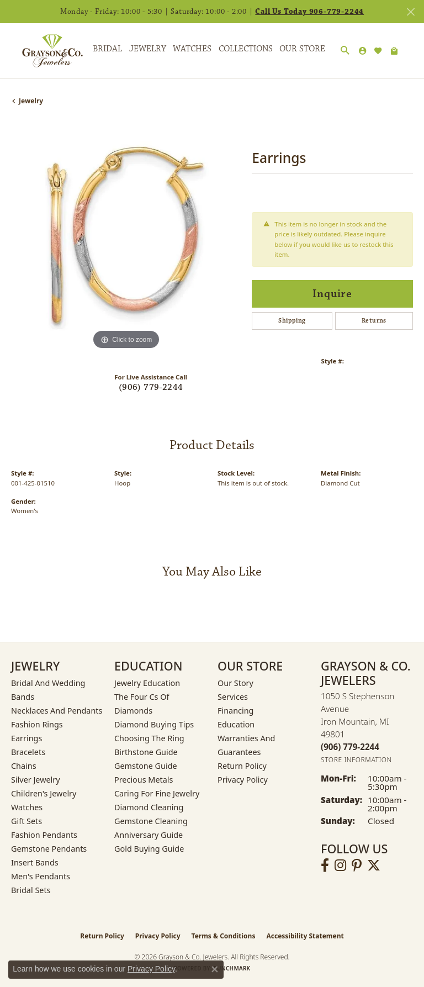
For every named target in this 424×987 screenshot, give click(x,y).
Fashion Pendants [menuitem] (44, 835)
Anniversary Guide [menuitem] (148, 835)
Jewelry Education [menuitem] (147, 683)
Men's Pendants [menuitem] (40, 876)
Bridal (107, 49)
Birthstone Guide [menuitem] (146, 752)
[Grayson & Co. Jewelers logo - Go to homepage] (44, 50)
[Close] (410, 12)
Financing (235, 710)
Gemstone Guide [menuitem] (145, 766)
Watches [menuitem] (27, 807)
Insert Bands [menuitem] (35, 862)
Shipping (291, 320)
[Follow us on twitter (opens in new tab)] (373, 865)
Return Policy (242, 766)
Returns (374, 320)
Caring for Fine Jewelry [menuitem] (156, 793)
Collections (246, 49)
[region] (126, 237)
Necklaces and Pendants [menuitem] (56, 710)
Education (236, 724)
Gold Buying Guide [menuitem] (149, 848)
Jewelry (147, 49)
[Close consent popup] (214, 969)
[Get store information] (356, 759)
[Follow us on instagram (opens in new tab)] (340, 865)
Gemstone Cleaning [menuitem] (151, 821)
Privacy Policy (243, 779)
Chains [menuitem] (23, 766)
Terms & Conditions (224, 936)
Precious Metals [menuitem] (143, 779)
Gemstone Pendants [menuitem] (49, 848)
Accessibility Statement (304, 936)
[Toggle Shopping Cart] (394, 50)
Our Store (302, 49)
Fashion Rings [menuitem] (37, 724)
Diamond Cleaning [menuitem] (148, 807)
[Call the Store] (350, 746)
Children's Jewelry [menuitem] (43, 793)
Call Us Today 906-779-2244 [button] (309, 12)
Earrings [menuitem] (26, 738)
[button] (345, 51)
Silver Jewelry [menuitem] (35, 779)
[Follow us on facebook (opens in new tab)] (325, 865)
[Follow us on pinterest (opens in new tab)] (357, 865)
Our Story (235, 683)
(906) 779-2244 (151, 387)
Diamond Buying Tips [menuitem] (154, 724)
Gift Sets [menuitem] (26, 821)
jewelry (31, 100)
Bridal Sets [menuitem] (31, 890)
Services (233, 697)
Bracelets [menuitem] (28, 752)
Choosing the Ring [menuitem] (149, 738)
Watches (192, 49)
